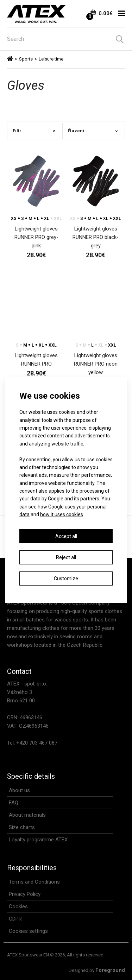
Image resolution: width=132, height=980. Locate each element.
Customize (66, 578)
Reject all (66, 557)
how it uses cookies (61, 514)
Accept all (66, 536)
